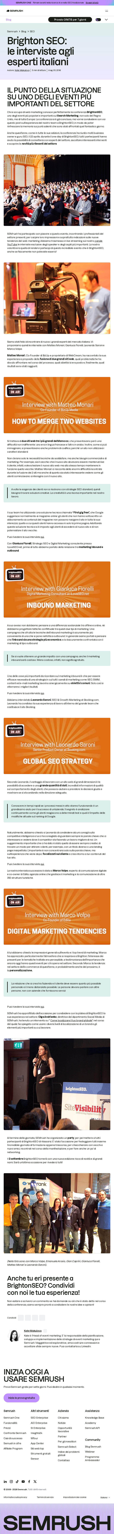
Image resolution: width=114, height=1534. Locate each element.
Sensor (35, 1458)
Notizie (62, 1423)
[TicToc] (17, 1481)
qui (42, 537)
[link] (13, 1336)
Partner (62, 1436)
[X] (35, 1481)
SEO (32, 31)
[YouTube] (23, 1481)
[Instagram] (11, 1481)
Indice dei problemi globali (68, 1453)
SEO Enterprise (39, 1417)
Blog (8, 19)
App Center (37, 1443)
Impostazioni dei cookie (74, 1497)
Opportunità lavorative (65, 1430)
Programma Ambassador (92, 1458)
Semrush (12, 31)
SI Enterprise (38, 1428)
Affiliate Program (13, 1448)
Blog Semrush (93, 1446)
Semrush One (11, 1417)
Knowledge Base (94, 1417)
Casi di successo (13, 1438)
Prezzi (7, 1428)
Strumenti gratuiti (40, 1453)
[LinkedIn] (5, 1481)
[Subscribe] (70, 19)
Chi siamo (63, 1417)
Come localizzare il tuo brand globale (71, 1020)
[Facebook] (29, 1481)
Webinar (90, 1451)
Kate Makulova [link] (22, 70)
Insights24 (36, 1433)
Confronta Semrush (15, 1433)
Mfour (34, 1438)
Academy (90, 1423)
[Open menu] (106, 10)
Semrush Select (67, 1446)
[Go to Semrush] (14, 11)
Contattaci (64, 1460)
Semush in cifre (12, 1443)
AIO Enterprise (39, 1423)
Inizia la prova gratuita (21, 1398)
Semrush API (92, 1428)
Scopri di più (92, 2)
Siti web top (37, 1448)
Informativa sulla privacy (15, 1497)
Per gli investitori (67, 1441)
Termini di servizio (45, 1497)
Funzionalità (10, 1423)
